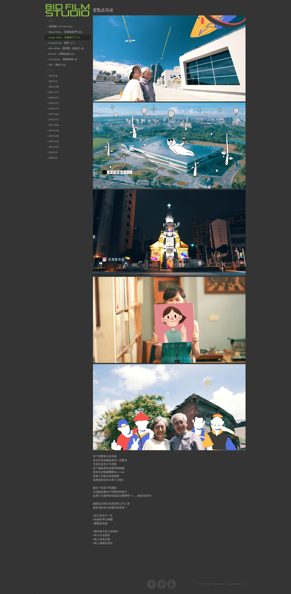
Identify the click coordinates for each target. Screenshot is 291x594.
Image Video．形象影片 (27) (64, 37)
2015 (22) (53, 124)
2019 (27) (53, 103)
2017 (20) (53, 113)
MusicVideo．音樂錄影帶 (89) (65, 31)
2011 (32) (53, 146)
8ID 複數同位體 (67, 10)
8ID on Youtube (172, 584)
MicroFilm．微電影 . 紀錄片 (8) (66, 48)
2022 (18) (53, 86)
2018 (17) (53, 108)
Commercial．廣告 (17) (61, 42)
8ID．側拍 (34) (56, 64)
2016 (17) (53, 119)
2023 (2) (52, 81)
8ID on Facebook (152, 584)
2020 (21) (53, 97)
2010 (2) (52, 152)
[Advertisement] (169, 564)
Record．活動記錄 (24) (61, 53)
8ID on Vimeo (162, 584)
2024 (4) (52, 75)
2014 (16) (53, 130)
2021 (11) (53, 92)
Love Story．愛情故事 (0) (62, 59)
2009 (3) (52, 157)
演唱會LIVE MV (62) (60, 26)
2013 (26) (53, 135)
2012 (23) (53, 141)
